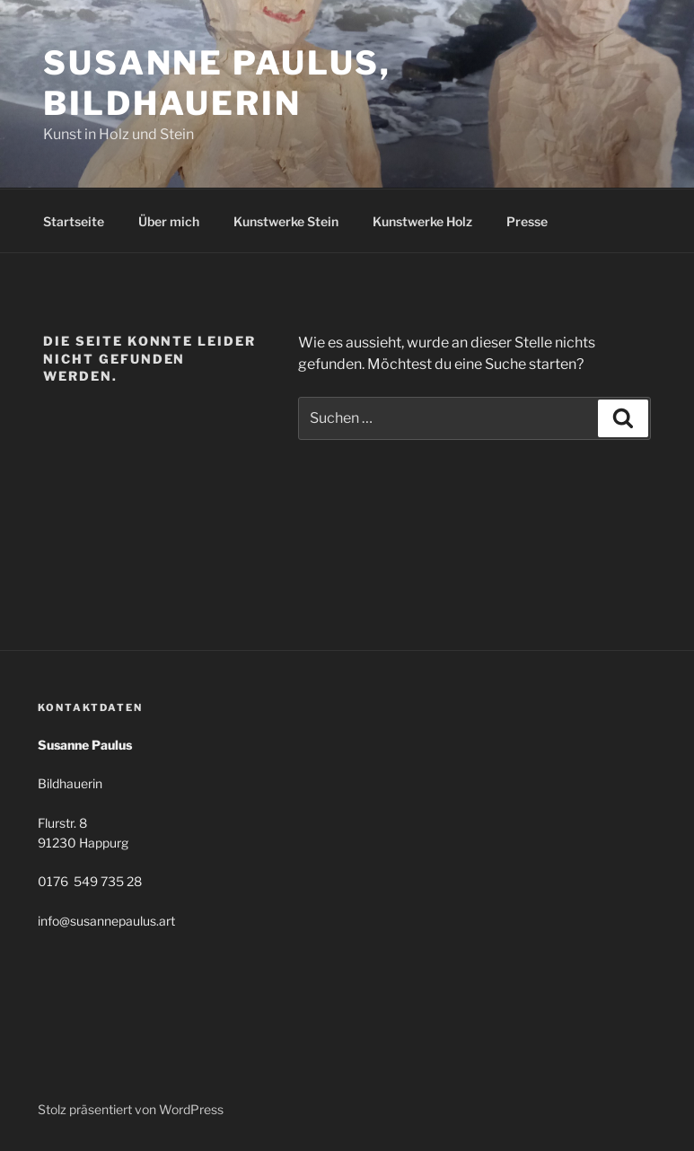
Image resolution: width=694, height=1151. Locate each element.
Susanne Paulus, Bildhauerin (217, 83)
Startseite (73, 221)
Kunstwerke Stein (285, 221)
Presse (527, 221)
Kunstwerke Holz (422, 221)
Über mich (168, 221)
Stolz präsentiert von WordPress (131, 1109)
